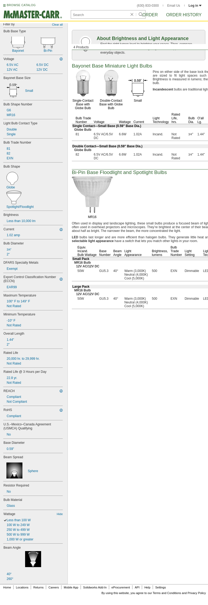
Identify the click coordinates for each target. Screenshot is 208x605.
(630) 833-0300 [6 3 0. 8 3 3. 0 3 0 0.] (148, 5)
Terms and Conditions (167, 593)
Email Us (173, 5)
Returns (38, 587)
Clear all (57, 24)
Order (150, 15)
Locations (22, 587)
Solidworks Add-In (95, 587)
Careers (53, 587)
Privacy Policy (197, 593)
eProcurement (121, 587)
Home (7, 587)
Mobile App (71, 587)
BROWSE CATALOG (21, 5)
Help (147, 587)
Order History (184, 15)
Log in (195, 5)
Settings (160, 587)
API (137, 587)
